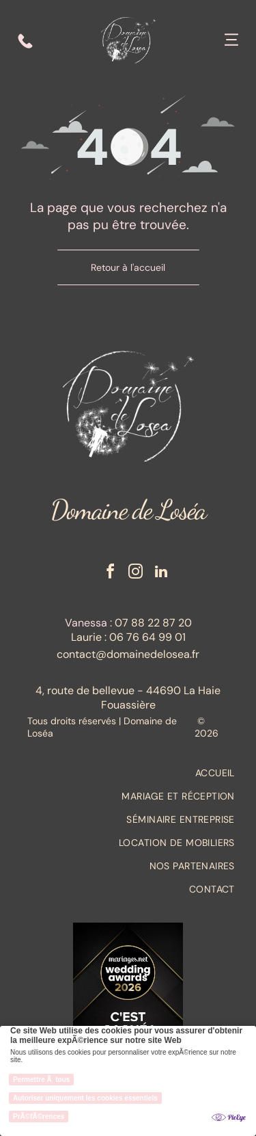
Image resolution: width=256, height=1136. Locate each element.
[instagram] (136, 573)
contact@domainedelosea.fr (128, 654)
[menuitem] (128, 772)
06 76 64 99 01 (147, 637)
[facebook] (111, 573)
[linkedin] (161, 573)
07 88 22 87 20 (153, 623)
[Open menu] (231, 41)
